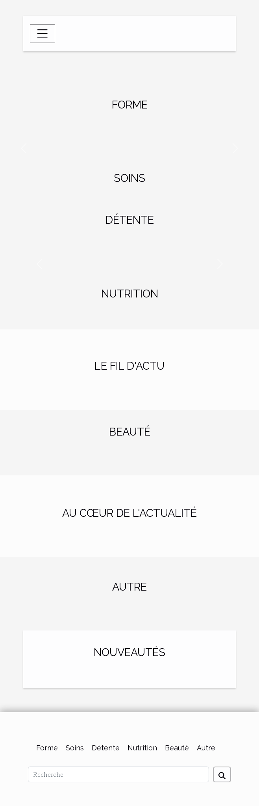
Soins (75, 748)
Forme (47, 748)
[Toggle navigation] (42, 33)
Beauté (177, 748)
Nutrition (142, 748)
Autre (206, 748)
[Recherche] (118, 774)
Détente (106, 748)
